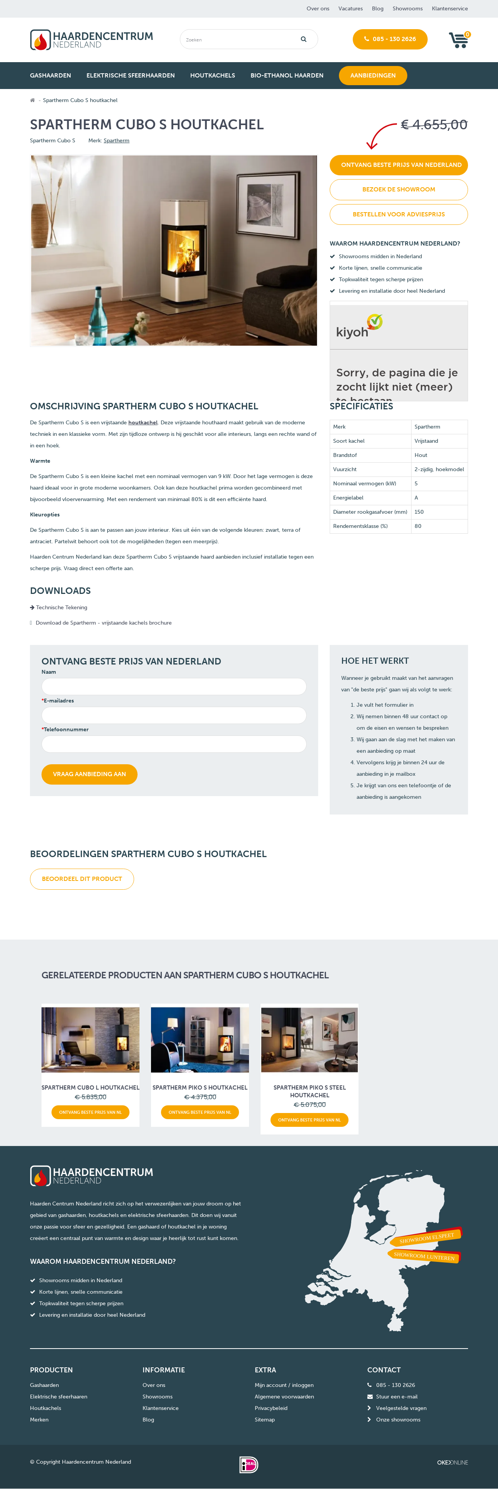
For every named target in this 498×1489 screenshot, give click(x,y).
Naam (49, 672)
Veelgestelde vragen (401, 1408)
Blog (377, 8)
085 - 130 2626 (390, 39)
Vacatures (351, 8)
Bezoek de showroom (398, 189)
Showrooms (408, 8)
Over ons (318, 8)
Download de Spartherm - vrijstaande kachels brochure (104, 623)
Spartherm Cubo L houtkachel (90, 1087)
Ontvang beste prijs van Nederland (401, 164)
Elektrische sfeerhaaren (58, 1396)
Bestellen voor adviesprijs (399, 214)
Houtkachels (45, 1408)
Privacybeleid (271, 1408)
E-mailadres (59, 701)
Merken (39, 1419)
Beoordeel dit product (82, 878)
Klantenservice (450, 8)
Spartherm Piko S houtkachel (200, 1087)
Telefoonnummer (66, 729)
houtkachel (143, 422)
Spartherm (116, 140)
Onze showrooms (398, 1419)
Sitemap (265, 1419)
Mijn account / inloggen (284, 1385)
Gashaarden (44, 1385)
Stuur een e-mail (397, 1396)
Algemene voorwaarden (284, 1396)
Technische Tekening (58, 607)
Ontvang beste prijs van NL (90, 1112)
